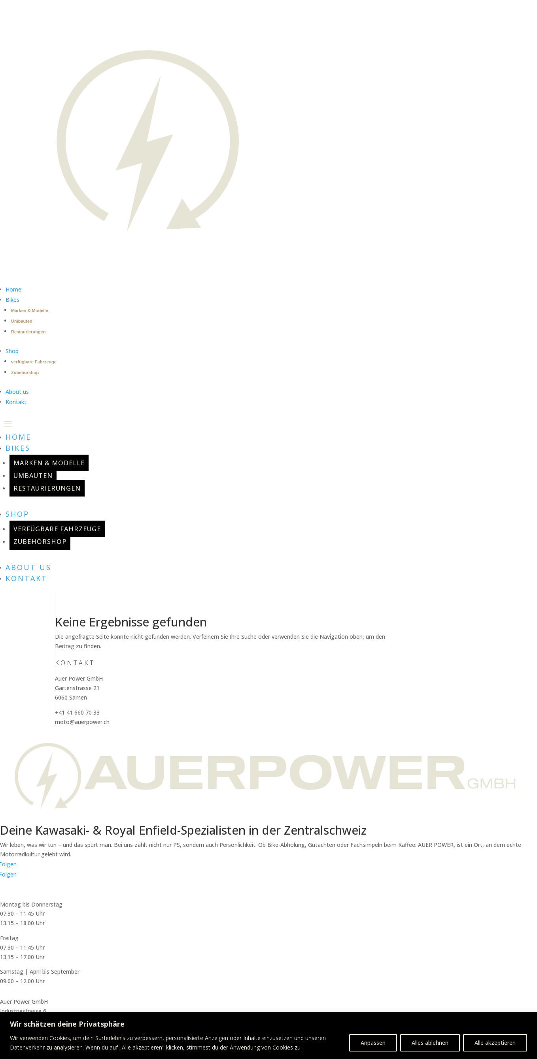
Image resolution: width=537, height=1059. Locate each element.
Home (18, 437)
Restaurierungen (28, 331)
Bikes (18, 448)
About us (28, 567)
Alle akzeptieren (495, 1042)
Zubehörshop (25, 372)
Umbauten (21, 321)
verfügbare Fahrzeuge (34, 361)
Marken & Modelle (29, 310)
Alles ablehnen (430, 1042)
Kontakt (26, 578)
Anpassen (373, 1042)
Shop (17, 514)
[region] (268, 1035)
